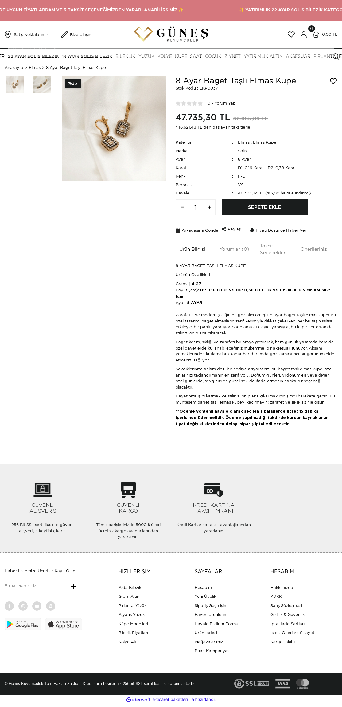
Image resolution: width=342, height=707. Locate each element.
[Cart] (323, 34)
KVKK (276, 594)
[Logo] (171, 34)
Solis (242, 151)
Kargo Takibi (282, 639)
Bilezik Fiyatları (133, 630)
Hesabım (203, 585)
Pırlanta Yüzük (132, 603)
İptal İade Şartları (287, 621)
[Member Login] (303, 34)
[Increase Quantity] (209, 207)
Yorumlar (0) (231, 247)
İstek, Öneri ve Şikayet (292, 630)
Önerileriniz (310, 247)
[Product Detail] (73, 83)
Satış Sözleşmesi (286, 603)
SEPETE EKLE (264, 207)
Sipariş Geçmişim (211, 603)
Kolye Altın (129, 639)
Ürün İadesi (206, 630)
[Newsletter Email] (37, 584)
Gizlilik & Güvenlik (287, 612)
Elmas (244, 142)
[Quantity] (195, 207)
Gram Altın (129, 594)
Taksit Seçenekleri (270, 247)
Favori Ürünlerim (211, 612)
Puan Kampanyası (212, 648)
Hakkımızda (281, 585)
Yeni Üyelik (205, 594)
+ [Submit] (73, 584)
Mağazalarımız (209, 639)
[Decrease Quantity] (182, 207)
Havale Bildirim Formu (216, 621)
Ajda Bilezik (130, 585)
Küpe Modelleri (133, 621)
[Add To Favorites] (333, 81)
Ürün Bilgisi (188, 247)
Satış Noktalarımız (31, 34)
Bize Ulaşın (80, 34)
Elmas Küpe (264, 142)
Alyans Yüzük (132, 612)
